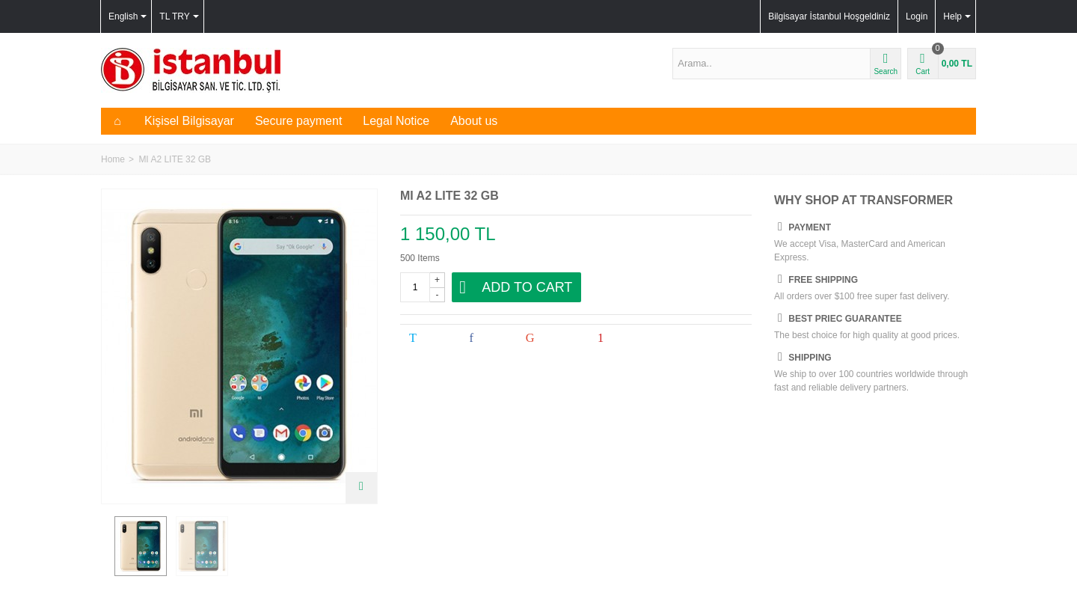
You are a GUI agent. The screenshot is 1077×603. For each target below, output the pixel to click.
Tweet (429, 338)
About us (473, 120)
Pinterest (624, 338)
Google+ (552, 338)
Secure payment (298, 120)
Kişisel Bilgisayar (189, 120)
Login (916, 16)
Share (487, 338)
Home (113, 159)
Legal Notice (396, 120)
